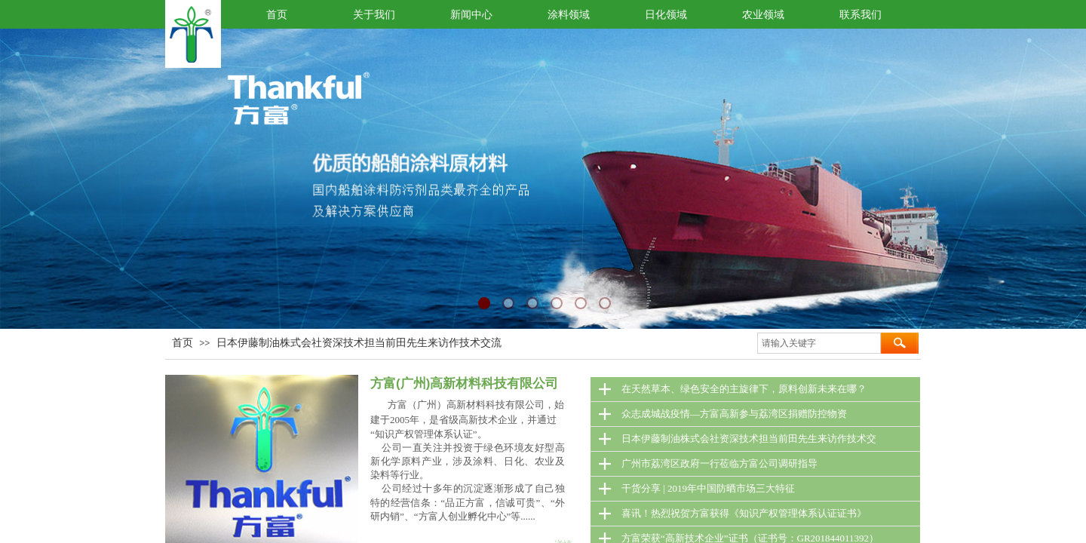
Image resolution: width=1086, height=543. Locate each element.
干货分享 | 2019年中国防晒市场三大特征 (708, 488)
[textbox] (819, 343)
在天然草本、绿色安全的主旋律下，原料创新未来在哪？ (744, 388)
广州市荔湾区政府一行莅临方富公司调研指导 (719, 463)
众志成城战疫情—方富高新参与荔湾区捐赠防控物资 (734, 413)
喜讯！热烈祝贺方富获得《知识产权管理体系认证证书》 (744, 513)
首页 (182, 342)
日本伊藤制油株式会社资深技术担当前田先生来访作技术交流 (359, 342)
